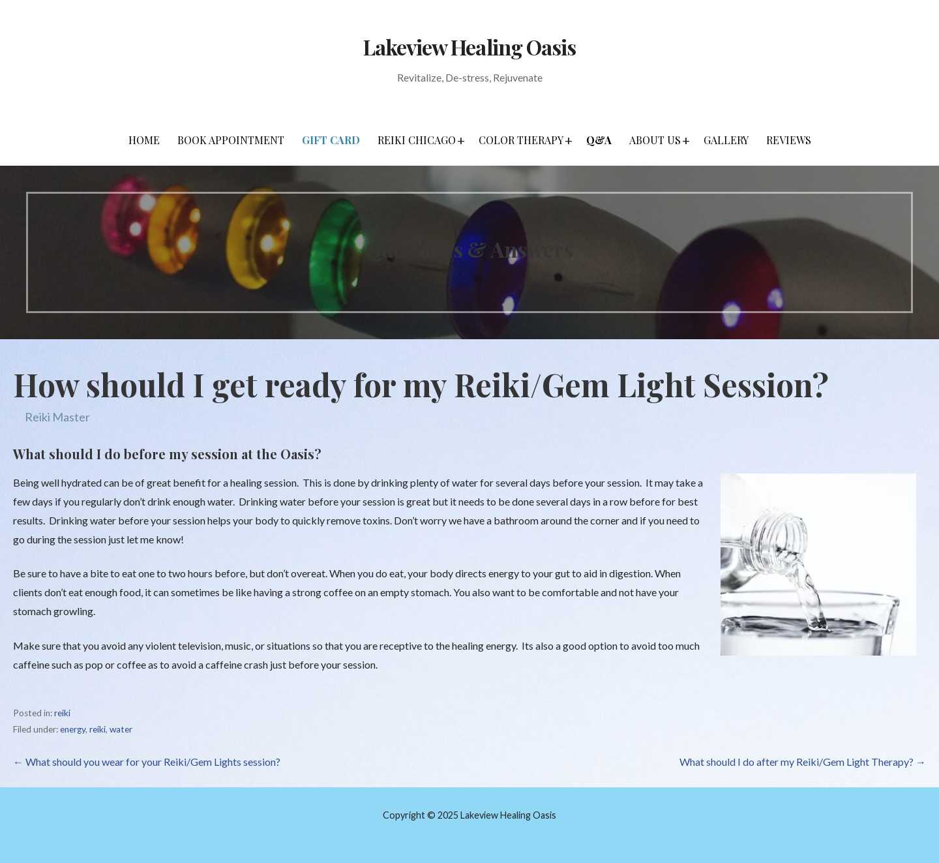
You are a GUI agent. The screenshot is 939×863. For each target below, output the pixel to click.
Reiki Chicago (417, 140)
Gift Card (331, 140)
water (121, 729)
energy (72, 729)
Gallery (726, 140)
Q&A (599, 140)
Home (144, 140)
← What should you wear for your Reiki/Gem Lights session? (146, 761)
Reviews (788, 140)
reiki (62, 713)
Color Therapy (521, 140)
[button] (461, 140)
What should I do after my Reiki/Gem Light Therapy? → (802, 761)
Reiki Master (57, 417)
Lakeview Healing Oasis (469, 47)
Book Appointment (230, 140)
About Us (655, 140)
